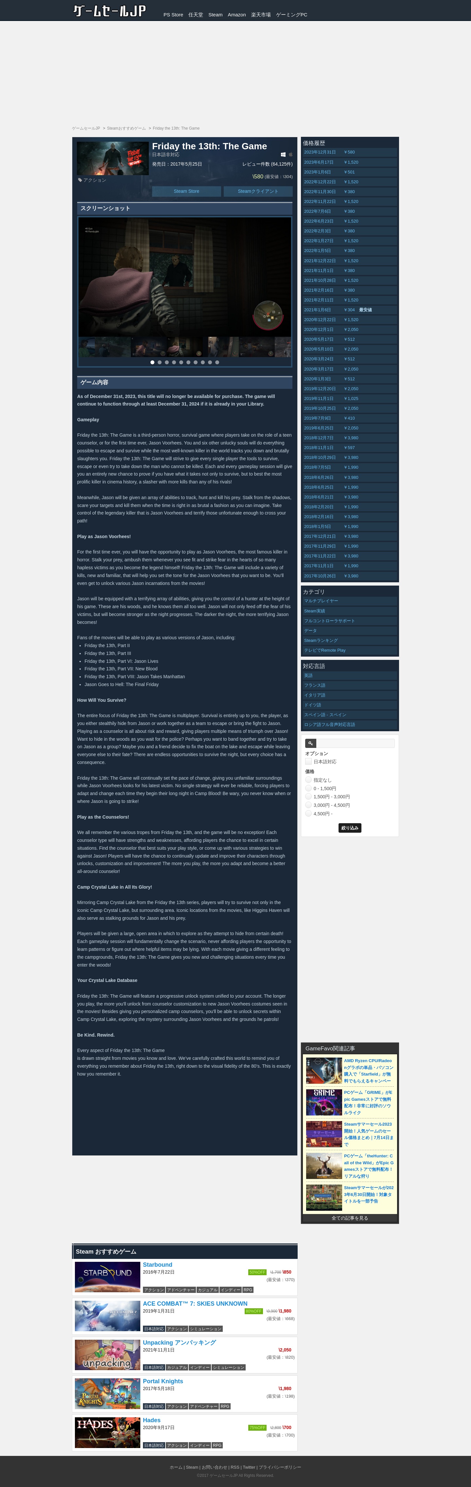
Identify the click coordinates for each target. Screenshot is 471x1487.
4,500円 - (319, 813)
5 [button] (181, 362)
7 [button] (196, 362)
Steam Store (186, 191)
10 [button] (217, 362)
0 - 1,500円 (320, 788)
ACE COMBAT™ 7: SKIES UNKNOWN (195, 1303)
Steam (215, 14)
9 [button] (210, 362)
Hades (152, 1420)
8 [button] (203, 362)
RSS (235, 1467)
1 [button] (152, 362)
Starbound (157, 1264)
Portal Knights (163, 1381)
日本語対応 (321, 761)
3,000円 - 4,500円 (327, 805)
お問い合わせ (214, 1467)
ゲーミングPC (291, 14)
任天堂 (195, 14)
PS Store (173, 14)
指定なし (318, 779)
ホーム (176, 1467)
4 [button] (174, 362)
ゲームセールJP (224, 1475)
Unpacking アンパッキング (179, 1342)
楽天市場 (261, 14)
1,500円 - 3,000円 (327, 796)
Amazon (237, 14)
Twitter (249, 1467)
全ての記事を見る (350, 1218)
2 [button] (160, 362)
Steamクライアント (258, 191)
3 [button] (167, 362)
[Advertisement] (235, 70)
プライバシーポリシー (280, 1467)
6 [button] (188, 362)
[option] (184, 277)
